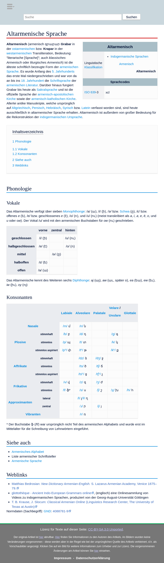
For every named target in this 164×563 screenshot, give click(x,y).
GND (47, 511)
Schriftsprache (60, 80)
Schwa (125, 211)
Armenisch (126, 64)
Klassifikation (93, 67)
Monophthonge (74, 211)
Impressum (62, 558)
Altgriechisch (21, 108)
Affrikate (20, 366)
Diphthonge (81, 280)
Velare (114, 308)
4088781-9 (60, 511)
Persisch (38, 108)
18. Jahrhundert (32, 80)
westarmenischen (19, 53)
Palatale (99, 313)
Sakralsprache (47, 89)
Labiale (66, 313)
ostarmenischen (23, 49)
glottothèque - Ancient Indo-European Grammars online (51, 493)
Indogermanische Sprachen (129, 56)
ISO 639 (90, 92)
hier (41, 537)
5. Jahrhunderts (63, 71)
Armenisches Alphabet (28, 451)
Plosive (20, 342)
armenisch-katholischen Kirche (53, 99)
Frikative (20, 386)
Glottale (130, 313)
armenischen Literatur (22, 85)
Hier (57, 537)
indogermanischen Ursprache (61, 117)
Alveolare (83, 313)
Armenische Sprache (27, 461)
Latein (86, 108)
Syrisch (68, 108)
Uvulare (115, 315)
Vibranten (33, 414)
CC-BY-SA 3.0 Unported (105, 529)
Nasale (33, 326)
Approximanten (20, 402)
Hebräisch (53, 108)
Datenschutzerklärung (93, 558)
